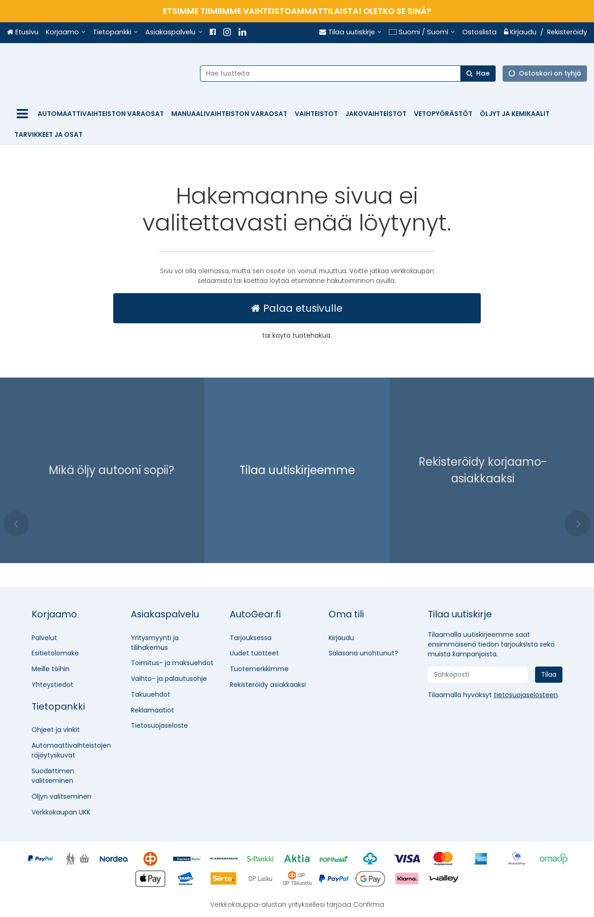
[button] (526, 694)
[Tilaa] (548, 675)
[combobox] (352, 73)
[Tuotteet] (22, 113)
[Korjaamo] (65, 32)
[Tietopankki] (115, 32)
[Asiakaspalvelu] (174, 32)
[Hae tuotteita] (352, 73)
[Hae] (478, 73)
